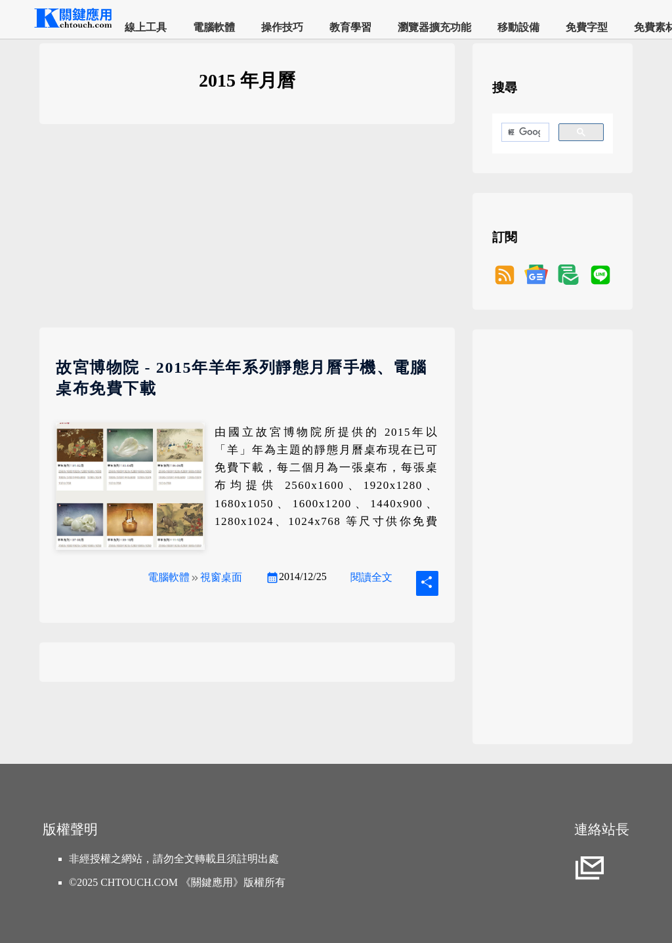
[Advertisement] (247, 235)
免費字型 (587, 27)
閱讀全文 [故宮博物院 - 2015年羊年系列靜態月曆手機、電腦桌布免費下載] (371, 577)
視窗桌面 (221, 577)
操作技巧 (282, 27)
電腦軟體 (214, 27)
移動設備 (518, 27)
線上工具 (146, 27)
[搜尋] (524, 132)
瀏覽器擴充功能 (434, 27)
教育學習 (350, 27)
